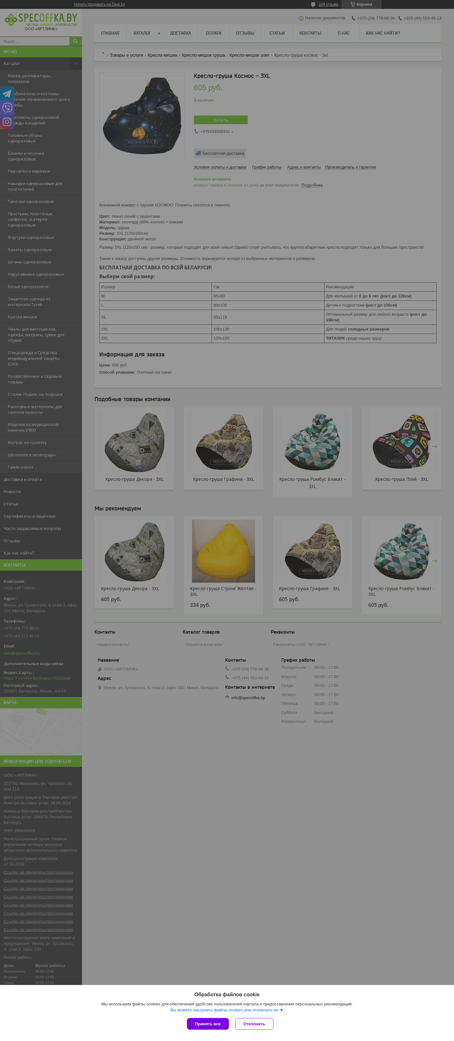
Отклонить (254, 1023)
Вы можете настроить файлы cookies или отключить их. (224, 1010)
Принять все (208, 1023)
